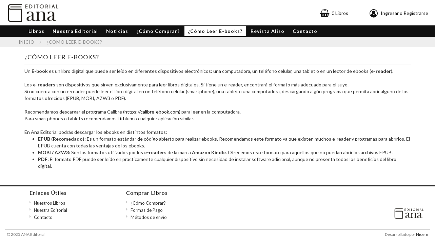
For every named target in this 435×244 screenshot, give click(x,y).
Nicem (422, 234)
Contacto (305, 31)
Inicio (27, 42)
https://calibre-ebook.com (151, 112)
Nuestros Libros (49, 203)
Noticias (117, 31)
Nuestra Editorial (75, 31)
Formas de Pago (147, 210)
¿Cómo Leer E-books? (215, 31)
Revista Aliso (267, 31)
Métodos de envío (149, 217)
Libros (36, 31)
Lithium (125, 118)
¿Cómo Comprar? (158, 31)
